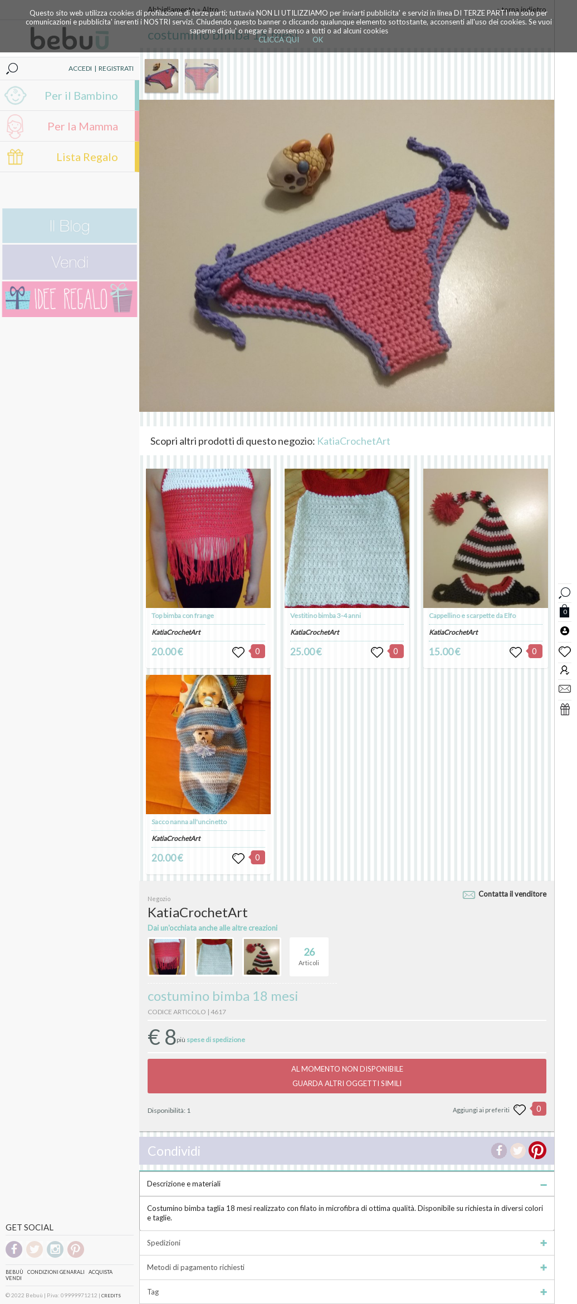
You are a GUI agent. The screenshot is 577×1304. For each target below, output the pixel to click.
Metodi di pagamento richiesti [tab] (347, 1267)
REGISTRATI (116, 68)
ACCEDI (80, 68)
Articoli (309, 951)
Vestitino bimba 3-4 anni (325, 615)
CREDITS (111, 1295)
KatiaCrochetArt (353, 441)
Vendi (14, 1278)
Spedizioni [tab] (347, 1242)
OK (317, 39)
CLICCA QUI (278, 39)
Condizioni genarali (56, 1272)
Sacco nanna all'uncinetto (189, 822)
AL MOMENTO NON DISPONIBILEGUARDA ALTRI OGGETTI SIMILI (347, 1076)
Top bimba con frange (182, 615)
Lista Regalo (87, 156)
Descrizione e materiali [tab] (347, 1183)
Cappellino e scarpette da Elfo (472, 615)
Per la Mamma (82, 126)
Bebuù (14, 1272)
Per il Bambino (81, 95)
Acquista (101, 1272)
